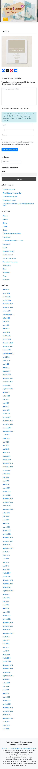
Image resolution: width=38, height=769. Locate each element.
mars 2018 (6, 527)
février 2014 (6, 700)
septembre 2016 (8, 591)
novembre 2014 (8, 669)
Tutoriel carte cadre (9, 189)
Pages (5, 248)
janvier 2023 (7, 339)
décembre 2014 (8, 665)
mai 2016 (6, 605)
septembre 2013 (8, 718)
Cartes (5, 230)
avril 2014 (6, 693)
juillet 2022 (6, 360)
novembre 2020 (8, 424)
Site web (4, 135)
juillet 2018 (6, 513)
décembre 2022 (8, 343)
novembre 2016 (8, 584)
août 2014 (6, 679)
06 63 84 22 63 (6, 748)
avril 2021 (6, 406)
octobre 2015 (7, 629)
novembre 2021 (8, 382)
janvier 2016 (7, 619)
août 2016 (6, 594)
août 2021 (6, 392)
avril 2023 (6, 329)
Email (3, 171)
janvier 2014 (7, 704)
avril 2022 (6, 367)
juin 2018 (6, 516)
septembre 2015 (8, 633)
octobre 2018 (7, 506)
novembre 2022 (8, 346)
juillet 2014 (6, 683)
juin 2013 (6, 729)
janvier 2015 (7, 661)
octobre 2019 (7, 470)
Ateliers (5, 219)
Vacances (6, 279)
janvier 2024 (7, 300)
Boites (5, 223)
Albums (5, 216)
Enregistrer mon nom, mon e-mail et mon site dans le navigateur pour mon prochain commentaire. (18, 143)
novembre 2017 (8, 541)
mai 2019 (6, 481)
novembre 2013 (8, 711)
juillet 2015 (6, 640)
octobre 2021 (7, 385)
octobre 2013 (7, 714)
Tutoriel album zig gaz (10, 196)
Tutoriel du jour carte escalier (12, 193)
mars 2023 (6, 332)
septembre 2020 (8, 431)
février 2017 (6, 573)
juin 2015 (6, 644)
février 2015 (6, 658)
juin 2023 (6, 321)
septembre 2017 (8, 548)
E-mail (4, 130)
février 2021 (6, 414)
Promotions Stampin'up (10, 262)
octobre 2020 (7, 428)
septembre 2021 (8, 389)
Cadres (5, 226)
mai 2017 (6, 562)
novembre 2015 (8, 626)
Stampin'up (6, 272)
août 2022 (6, 357)
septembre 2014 (8, 676)
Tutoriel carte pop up (9, 200)
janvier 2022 (7, 374)
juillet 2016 (6, 598)
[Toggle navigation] (5, 19)
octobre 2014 (7, 672)
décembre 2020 (8, 421)
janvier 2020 (7, 459)
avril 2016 (6, 608)
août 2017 (6, 552)
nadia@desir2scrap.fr (29, 748)
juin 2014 (6, 686)
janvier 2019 (7, 495)
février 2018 (6, 530)
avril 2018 (6, 523)
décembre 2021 (8, 378)
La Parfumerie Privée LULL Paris (13, 240)
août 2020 (6, 435)
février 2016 (6, 615)
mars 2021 (6, 410)
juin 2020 (6, 442)
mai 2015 (6, 647)
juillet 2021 (6, 396)
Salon (4, 269)
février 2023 (6, 336)
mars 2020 (6, 452)
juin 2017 (6, 559)
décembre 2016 (8, 580)
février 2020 (6, 456)
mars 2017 (6, 569)
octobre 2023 (7, 311)
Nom (3, 125)
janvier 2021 (7, 417)
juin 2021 (6, 399)
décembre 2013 (8, 707)
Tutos (4, 276)
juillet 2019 (6, 474)
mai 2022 (6, 364)
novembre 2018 (8, 502)
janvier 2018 (7, 534)
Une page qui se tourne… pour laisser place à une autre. (18, 205)
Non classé (6, 244)
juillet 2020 (6, 438)
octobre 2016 (7, 587)
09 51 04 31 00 (17, 748)
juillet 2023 (6, 318)
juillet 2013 (6, 725)
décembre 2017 (8, 537)
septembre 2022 (8, 353)
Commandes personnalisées (12, 233)
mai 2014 (6, 690)
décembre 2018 (8, 499)
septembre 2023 (8, 314)
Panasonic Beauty (8, 251)
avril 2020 (6, 449)
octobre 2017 (7, 544)
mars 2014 (6, 697)
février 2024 (6, 297)
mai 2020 (6, 445)
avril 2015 (6, 651)
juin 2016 (6, 601)
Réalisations (7, 265)
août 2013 (6, 722)
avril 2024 (6, 289)
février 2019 (6, 491)
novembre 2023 (8, 307)
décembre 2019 (8, 463)
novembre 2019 (8, 467)
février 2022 (6, 371)
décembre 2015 (8, 622)
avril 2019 (6, 484)
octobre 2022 (7, 350)
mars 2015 (6, 654)
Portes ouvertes (8, 255)
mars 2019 (6, 488)
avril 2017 (6, 566)
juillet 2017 (6, 555)
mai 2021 (6, 403)
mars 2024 (6, 293)
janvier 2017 (7, 576)
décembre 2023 (8, 304)
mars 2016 (6, 612)
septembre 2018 (8, 509)
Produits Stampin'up (9, 258)
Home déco (6, 237)
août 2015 (6, 637)
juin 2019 (6, 477)
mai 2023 (6, 325)
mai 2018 (6, 520)
